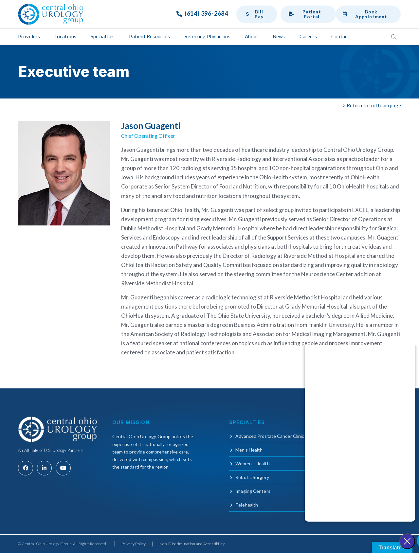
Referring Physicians (207, 36)
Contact (340, 36)
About (252, 36)
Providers (29, 36)
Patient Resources (149, 36)
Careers (308, 36)
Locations (65, 36)
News (279, 36)
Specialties (103, 36)
